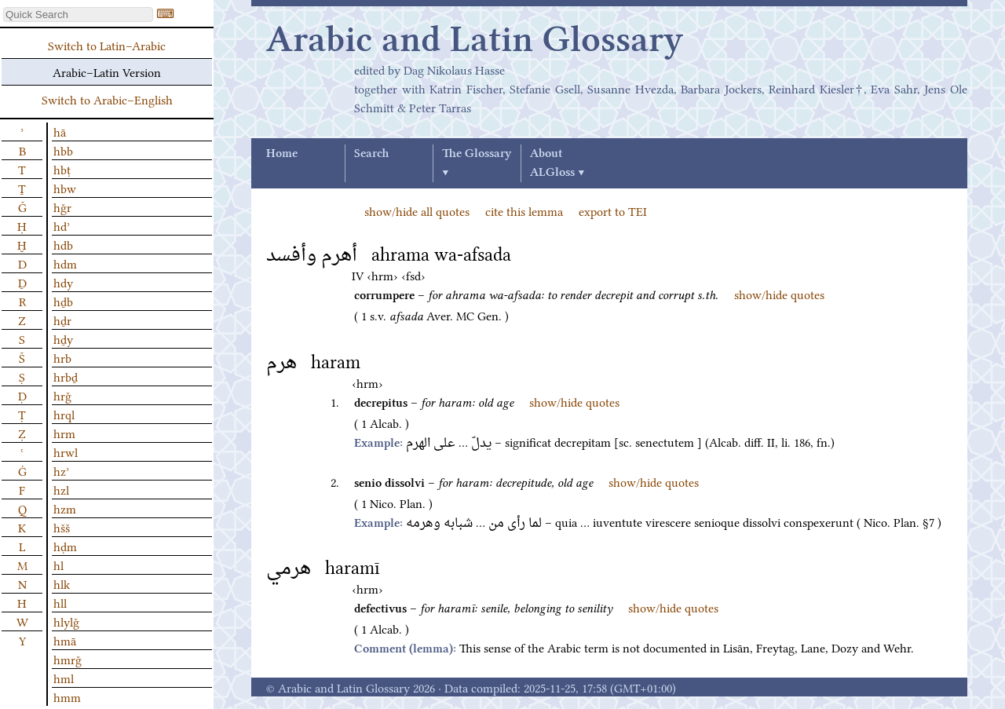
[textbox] (78, 14)
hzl (61, 489)
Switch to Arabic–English (107, 99)
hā (59, 131)
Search (371, 154)
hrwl (65, 451)
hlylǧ (66, 621)
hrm (64, 432)
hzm (64, 508)
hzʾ (61, 470)
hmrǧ (67, 658)
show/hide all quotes (417, 210)
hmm (67, 696)
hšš (61, 526)
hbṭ (62, 168)
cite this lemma (524, 210)
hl (58, 564)
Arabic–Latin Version (107, 71)
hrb (62, 357)
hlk (61, 583)
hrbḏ (65, 376)
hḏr (62, 319)
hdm (65, 263)
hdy (63, 282)
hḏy (63, 338)
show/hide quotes (779, 293)
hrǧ (62, 395)
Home (282, 154)
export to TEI (613, 210)
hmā (64, 640)
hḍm (65, 545)
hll (60, 602)
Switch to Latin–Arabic (107, 44)
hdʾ (61, 225)
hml (63, 677)
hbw (64, 187)
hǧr (62, 206)
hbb (63, 150)
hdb (63, 244)
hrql (64, 413)
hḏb (63, 300)
